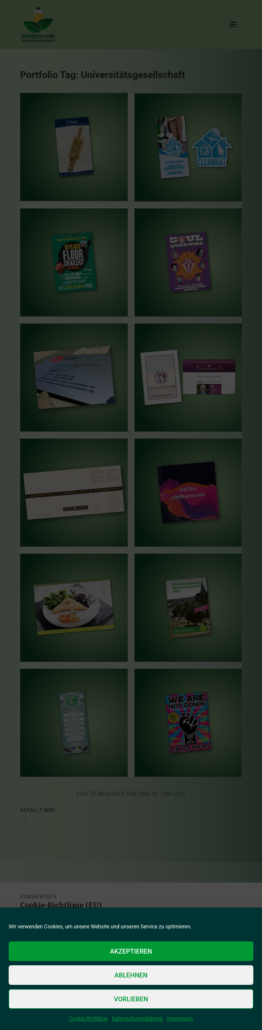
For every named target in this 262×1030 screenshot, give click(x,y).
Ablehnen (131, 975)
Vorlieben (131, 999)
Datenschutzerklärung (137, 1019)
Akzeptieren (131, 951)
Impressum (180, 1019)
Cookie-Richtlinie (88, 1019)
